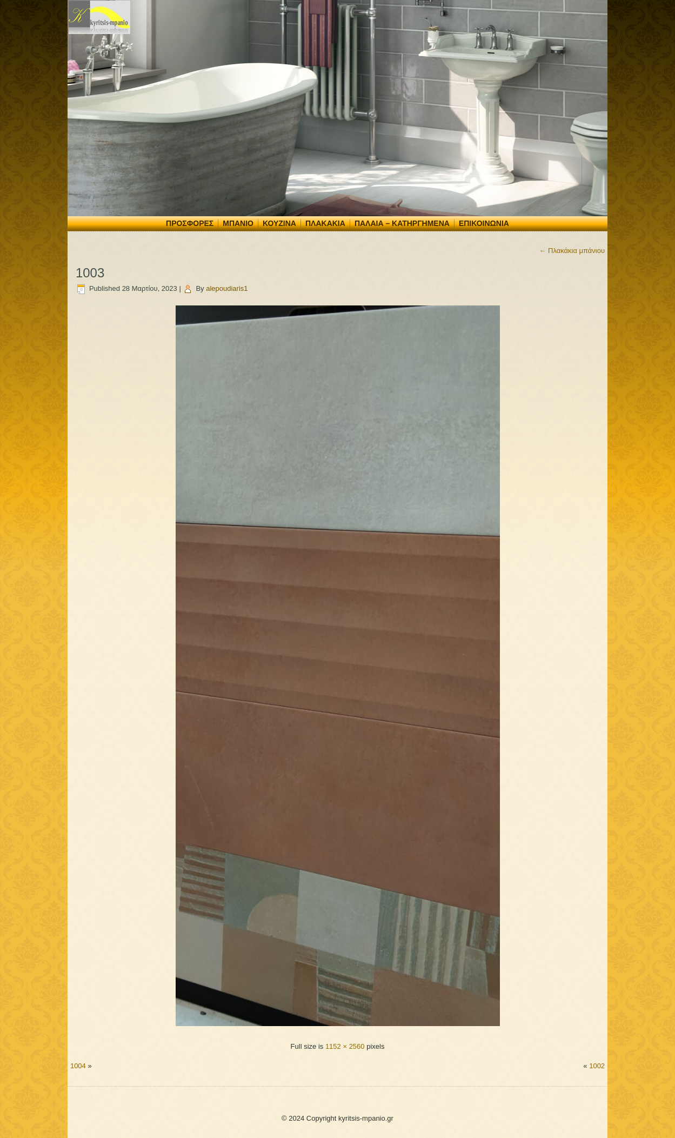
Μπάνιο (238, 223)
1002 (597, 1066)
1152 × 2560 (345, 1046)
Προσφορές (189, 223)
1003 (90, 272)
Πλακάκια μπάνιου (572, 251)
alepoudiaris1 (227, 288)
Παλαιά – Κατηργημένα (402, 223)
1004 (78, 1066)
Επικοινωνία (484, 223)
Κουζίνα (279, 223)
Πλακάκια (325, 223)
